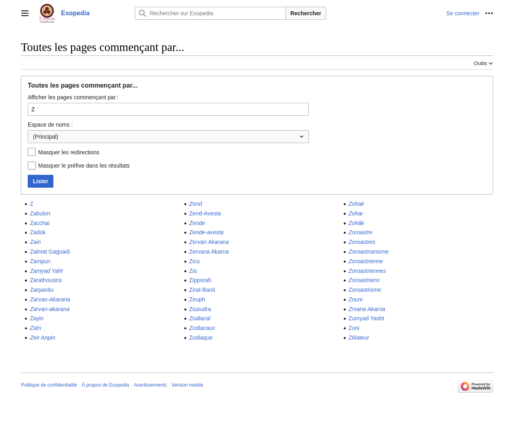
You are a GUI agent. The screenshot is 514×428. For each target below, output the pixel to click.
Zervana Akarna (209, 251)
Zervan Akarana (209, 242)
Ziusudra (200, 309)
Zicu (194, 261)
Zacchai (39, 223)
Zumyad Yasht (366, 318)
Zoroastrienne (366, 261)
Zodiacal (199, 318)
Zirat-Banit (202, 290)
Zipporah (200, 280)
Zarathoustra (45, 280)
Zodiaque (200, 337)
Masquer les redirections (69, 152)
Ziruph (197, 299)
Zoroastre (361, 232)
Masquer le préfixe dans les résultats (84, 165)
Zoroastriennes (367, 271)
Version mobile (187, 385)
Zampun (40, 261)
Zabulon (40, 213)
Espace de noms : (50, 124)
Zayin (36, 318)
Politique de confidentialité (49, 385)
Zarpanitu (41, 290)
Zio (193, 271)
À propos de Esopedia (105, 385)
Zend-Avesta (205, 213)
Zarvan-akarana (49, 309)
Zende (197, 223)
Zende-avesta (206, 232)
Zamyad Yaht (46, 271)
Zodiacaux (202, 328)
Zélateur (359, 337)
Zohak (356, 204)
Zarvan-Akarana (50, 299)
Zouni (356, 299)
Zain (35, 242)
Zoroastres (362, 242)
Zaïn (35, 328)
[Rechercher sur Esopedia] (210, 13)
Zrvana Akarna (367, 309)
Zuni (354, 328)
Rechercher (305, 13)
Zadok (37, 232)
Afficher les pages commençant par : (73, 97)
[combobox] (168, 136)
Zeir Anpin (42, 337)
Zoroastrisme (365, 290)
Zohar (356, 213)
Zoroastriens (364, 280)
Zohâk (356, 223)
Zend (195, 204)
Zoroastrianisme (369, 251)
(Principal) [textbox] (45, 136)
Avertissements (150, 385)
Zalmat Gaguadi (50, 251)
